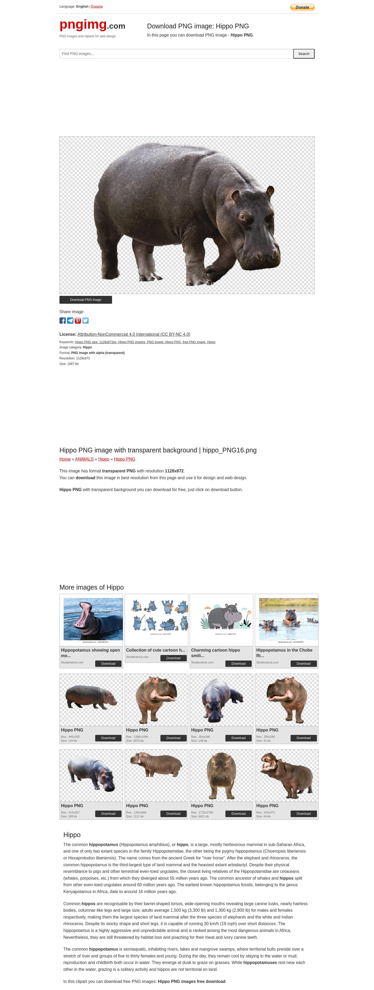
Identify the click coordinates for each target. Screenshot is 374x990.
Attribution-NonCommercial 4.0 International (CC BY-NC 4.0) (133, 334)
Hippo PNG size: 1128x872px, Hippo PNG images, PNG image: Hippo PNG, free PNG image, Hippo (145, 342)
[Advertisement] (187, 99)
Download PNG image (86, 300)
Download (108, 664)
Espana (97, 6)
